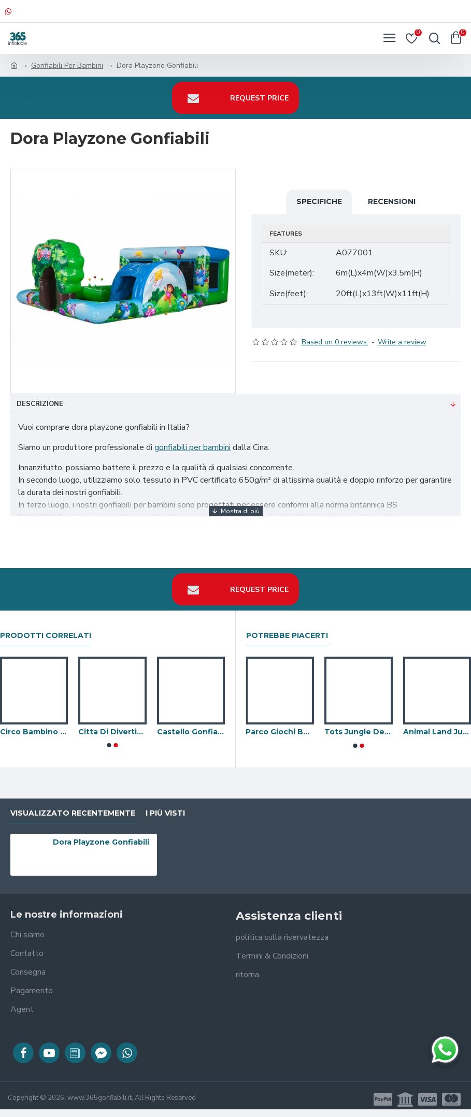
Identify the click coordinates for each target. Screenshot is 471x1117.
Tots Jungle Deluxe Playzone (358, 731)
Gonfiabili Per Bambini (67, 65)
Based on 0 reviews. (335, 342)
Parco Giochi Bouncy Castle (280, 731)
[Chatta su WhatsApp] (445, 1049)
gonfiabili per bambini (192, 447)
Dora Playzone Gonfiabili (101, 842)
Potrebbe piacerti (287, 635)
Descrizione (40, 404)
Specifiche (319, 201)
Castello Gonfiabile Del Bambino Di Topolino (191, 731)
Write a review (402, 342)
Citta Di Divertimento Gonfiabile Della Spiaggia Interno (112, 731)
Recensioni (392, 201)
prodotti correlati (45, 635)
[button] (109, 745)
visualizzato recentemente (72, 813)
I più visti (165, 813)
